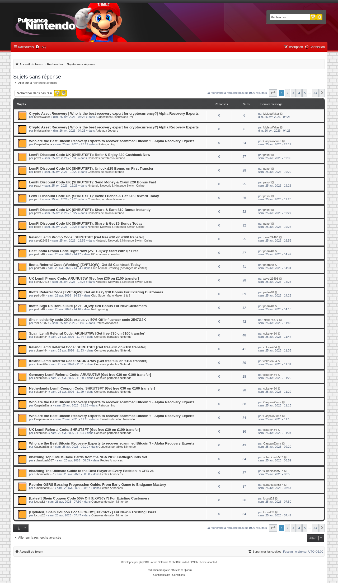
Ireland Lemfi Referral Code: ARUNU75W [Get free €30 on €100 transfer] (88, 361)
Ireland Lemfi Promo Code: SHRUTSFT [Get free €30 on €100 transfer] (86, 237)
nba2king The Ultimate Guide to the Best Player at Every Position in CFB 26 (91, 471)
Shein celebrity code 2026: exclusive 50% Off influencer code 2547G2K (87, 320)
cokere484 (41, 336)
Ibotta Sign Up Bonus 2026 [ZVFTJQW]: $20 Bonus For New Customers (88, 306)
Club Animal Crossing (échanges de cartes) (119, 268)
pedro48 (39, 254)
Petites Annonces (107, 323)
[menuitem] (40, 47)
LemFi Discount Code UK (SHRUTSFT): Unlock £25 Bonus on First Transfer (91, 168)
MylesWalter (42, 116)
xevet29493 (41, 240)
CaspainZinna (43, 144)
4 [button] (299, 93)
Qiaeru (188, 570)
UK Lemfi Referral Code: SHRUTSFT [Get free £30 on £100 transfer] (84, 430)
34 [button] (315, 93)
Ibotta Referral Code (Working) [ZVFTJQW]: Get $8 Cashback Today (84, 265)
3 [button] (293, 93)
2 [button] (287, 93)
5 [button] (305, 93)
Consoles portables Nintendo (106, 158)
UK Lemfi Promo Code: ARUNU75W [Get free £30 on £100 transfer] (84, 278)
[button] (273, 93)
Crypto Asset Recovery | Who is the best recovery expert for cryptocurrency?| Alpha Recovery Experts (114, 113)
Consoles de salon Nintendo (106, 171)
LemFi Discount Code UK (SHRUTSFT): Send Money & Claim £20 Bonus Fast (92, 182)
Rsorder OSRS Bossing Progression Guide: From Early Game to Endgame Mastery (97, 485)
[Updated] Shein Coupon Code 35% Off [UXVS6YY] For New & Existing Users (92, 512)
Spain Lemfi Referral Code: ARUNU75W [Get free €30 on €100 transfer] (87, 333)
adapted (212, 562)
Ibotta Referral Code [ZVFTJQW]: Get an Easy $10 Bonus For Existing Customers (96, 292)
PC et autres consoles (105, 254)
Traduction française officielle (163, 570)
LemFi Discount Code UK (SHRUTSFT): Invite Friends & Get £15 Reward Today (94, 196)
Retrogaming (106, 144)
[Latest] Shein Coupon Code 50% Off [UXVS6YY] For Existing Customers (89, 498)
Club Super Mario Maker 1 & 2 (110, 295)
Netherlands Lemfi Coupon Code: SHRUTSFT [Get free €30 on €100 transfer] (92, 388)
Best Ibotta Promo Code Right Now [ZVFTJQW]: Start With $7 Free (84, 251)
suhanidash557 (44, 460)
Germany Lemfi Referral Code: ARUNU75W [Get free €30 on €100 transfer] (90, 375)
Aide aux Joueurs (107, 130)
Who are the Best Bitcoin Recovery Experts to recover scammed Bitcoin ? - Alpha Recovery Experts (111, 141)
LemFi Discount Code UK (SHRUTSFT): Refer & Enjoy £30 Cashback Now (89, 155)
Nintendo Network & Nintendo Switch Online (116, 185)
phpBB (143, 562)
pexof (37, 158)
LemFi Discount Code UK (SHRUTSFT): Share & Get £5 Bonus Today (85, 223)
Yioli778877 (41, 323)
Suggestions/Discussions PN (114, 116)
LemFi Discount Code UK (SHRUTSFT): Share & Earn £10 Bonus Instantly (90, 210)
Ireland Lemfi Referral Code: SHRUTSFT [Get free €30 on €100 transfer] (87, 347)
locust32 (39, 501)
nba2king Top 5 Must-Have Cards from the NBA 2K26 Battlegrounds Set (88, 457)
